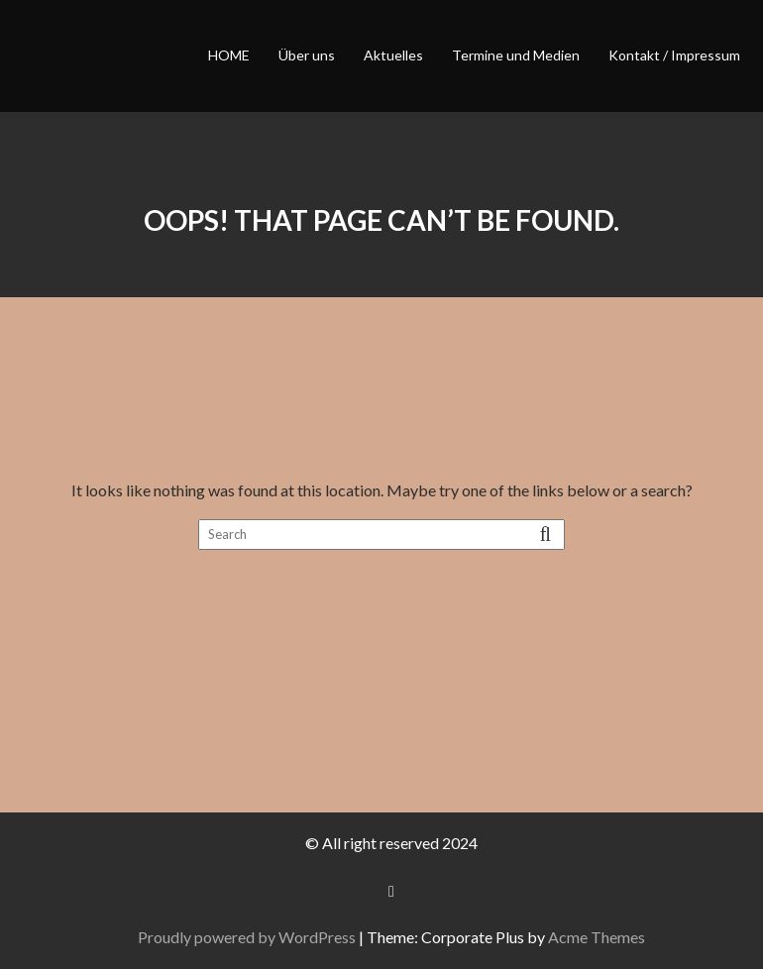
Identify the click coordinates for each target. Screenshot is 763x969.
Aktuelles (393, 55)
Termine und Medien (516, 55)
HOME (229, 55)
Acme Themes (596, 936)
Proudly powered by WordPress (247, 936)
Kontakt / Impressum (674, 55)
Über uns (306, 55)
